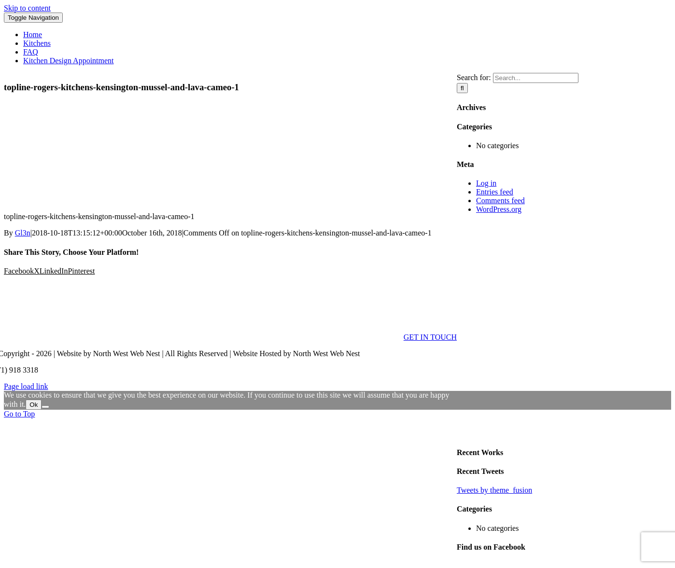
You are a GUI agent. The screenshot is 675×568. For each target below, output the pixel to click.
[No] (45, 406)
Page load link (26, 386)
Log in (486, 183)
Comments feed (500, 200)
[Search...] (535, 78)
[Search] (462, 88)
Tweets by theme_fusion (494, 490)
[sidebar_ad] (564, 433)
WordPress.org (498, 209)
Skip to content (27, 8)
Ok (33, 404)
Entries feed (494, 192)
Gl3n (22, 233)
